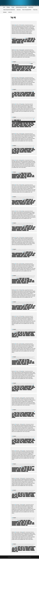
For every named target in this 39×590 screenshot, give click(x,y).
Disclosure (4, 12)
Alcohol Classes (30, 7)
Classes (26, 39)
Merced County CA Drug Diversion (25, 121)
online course (18, 41)
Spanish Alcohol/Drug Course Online (21, 7)
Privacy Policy (35, 9)
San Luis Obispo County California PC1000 (21, 263)
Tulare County (13, 411)
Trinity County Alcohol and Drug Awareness (22, 518)
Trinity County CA (32, 518)
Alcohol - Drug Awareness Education (27, 49)
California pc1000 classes (19, 39)
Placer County (21, 157)
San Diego (15, 180)
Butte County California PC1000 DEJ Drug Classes (21, 63)
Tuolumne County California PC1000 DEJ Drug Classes (22, 491)
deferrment (23, 40)
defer (34, 39)
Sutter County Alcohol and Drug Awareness (22, 575)
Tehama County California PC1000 (29, 548)
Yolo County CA (31, 460)
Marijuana (8, 7)
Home (4, 7)
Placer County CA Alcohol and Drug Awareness (23, 150)
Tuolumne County (23, 497)
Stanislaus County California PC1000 (17, 377)
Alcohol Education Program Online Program (23, 23)
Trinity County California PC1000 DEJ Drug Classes (23, 519)
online (17, 211)
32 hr (32, 38)
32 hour (29, 38)
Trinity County (13, 525)
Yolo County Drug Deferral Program (28, 462)
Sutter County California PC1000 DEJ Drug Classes (23, 577)
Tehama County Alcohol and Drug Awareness (23, 547)
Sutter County (13, 582)
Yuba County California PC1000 (26, 433)
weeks (30, 70)
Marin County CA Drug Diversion (23, 92)
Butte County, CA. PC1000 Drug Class (21, 48)
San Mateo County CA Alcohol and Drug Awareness (23, 289)
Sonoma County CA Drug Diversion (27, 347)
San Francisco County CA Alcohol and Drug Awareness (24, 205)
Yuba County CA (31, 432)
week (12, 98)
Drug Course (19, 9)
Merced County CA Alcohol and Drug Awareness (23, 120)
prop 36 (33, 41)
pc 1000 (22, 41)
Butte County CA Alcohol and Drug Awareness (23, 61)
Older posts (13, 585)
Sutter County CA (31, 575)
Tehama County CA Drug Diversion (18, 548)
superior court (26, 70)
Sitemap (13, 7)
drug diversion (14, 41)
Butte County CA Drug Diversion (23, 62)
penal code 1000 (29, 41)
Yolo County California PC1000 (24, 461)
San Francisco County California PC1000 (21, 207)
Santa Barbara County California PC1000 (21, 319)
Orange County (23, 69)
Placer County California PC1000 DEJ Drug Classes (25, 152)
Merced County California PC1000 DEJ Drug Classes (25, 122)
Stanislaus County (19, 383)
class (23, 39)
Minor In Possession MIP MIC (26, 9)
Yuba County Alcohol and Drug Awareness (22, 432)
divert (31, 40)
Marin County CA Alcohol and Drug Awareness (23, 91)
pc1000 (25, 41)
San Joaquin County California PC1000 (20, 235)
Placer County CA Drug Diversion (24, 151)
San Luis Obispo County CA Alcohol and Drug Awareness (24, 261)
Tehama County (23, 554)
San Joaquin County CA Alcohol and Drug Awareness (24, 233)
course (32, 39)
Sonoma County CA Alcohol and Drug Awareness (23, 346)
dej (25, 40)
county (29, 39)
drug (33, 40)
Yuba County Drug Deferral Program (28, 434)
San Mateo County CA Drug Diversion (27, 290)
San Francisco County (22, 212)
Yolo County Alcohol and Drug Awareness (22, 460)
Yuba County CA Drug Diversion (16, 433)
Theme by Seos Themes (31, 588)
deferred (19, 40)
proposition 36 (22, 70)
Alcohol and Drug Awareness (20, 38)
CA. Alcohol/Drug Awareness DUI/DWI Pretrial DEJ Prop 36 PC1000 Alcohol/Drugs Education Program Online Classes (23, 125)
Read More (14, 35)
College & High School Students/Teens (9, 9)
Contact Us (10, 12)
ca (34, 38)
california (13, 39)
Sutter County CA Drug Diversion (16, 576)
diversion (28, 40)
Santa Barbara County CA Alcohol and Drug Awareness (24, 317)
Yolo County (13, 468)
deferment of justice (14, 40)
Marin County (28, 96)
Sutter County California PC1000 (26, 576)
